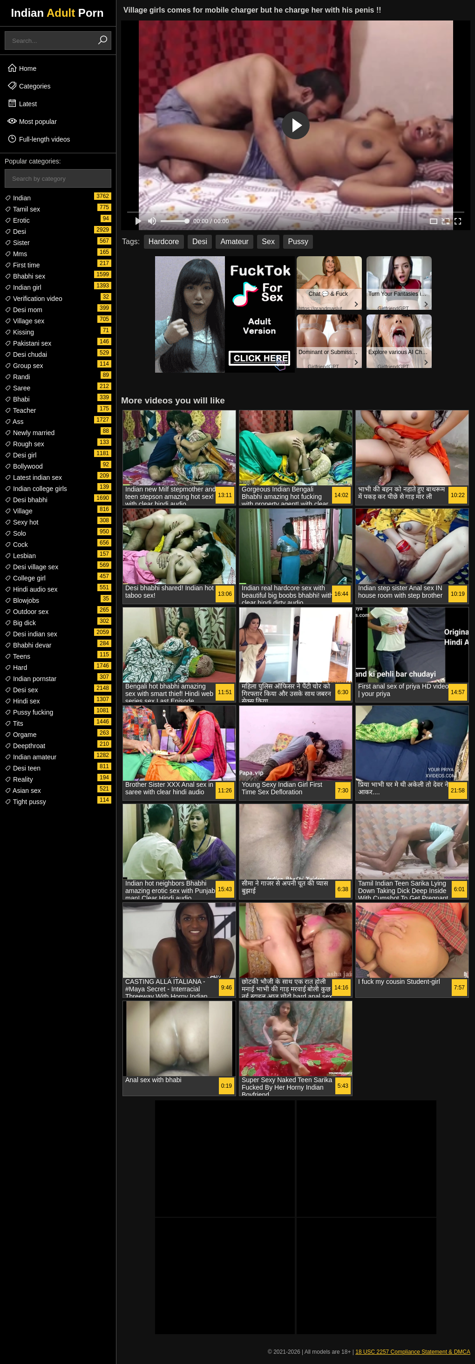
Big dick (20, 623)
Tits (14, 723)
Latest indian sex (33, 477)
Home (21, 68)
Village (19, 511)
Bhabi (17, 399)
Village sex (24, 321)
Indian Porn (57, 13)
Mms (16, 254)
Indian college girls (36, 488)
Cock (16, 544)
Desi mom (23, 310)
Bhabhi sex (25, 276)
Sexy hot (21, 522)
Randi (17, 377)
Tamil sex (22, 209)
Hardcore (164, 242)
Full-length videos (38, 139)
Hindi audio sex (31, 589)
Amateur (234, 242)
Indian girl (23, 287)
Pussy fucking (29, 712)
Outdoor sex (26, 611)
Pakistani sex (28, 343)
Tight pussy (25, 801)
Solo (15, 533)
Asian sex (23, 790)
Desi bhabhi (26, 500)
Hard (16, 667)
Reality (19, 779)
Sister (17, 242)
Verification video (33, 298)
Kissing (19, 332)
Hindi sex (22, 701)
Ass (14, 421)
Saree (17, 388)
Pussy (298, 242)
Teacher (20, 410)
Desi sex (21, 690)
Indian (18, 198)
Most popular (32, 121)
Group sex (24, 365)
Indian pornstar (30, 678)
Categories (29, 86)
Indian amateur (30, 757)
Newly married (29, 432)
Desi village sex (31, 567)
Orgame (20, 734)
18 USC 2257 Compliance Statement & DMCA (412, 1352)
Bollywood (24, 466)
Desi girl (20, 455)
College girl (25, 578)
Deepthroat (25, 746)
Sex (268, 242)
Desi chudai (26, 354)
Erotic (17, 220)
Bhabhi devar (28, 645)
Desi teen (23, 768)
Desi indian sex (31, 634)
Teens (17, 656)
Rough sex (24, 444)
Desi (15, 231)
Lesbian (20, 555)
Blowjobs (22, 600)
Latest (22, 103)
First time (22, 265)
